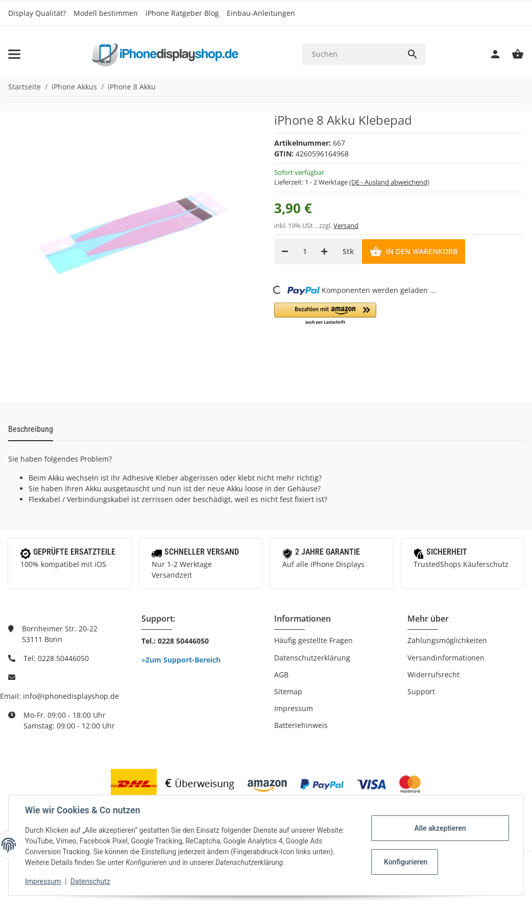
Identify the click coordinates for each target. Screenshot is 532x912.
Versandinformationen (446, 658)
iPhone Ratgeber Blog (182, 13)
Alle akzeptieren (440, 828)
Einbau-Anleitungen (261, 13)
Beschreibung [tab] (30, 429)
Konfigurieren (405, 862)
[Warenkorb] (512, 54)
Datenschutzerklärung (312, 658)
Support (421, 691)
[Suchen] (351, 54)
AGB (281, 674)
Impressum (293, 708)
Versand (345, 225)
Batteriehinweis (301, 725)
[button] (325, 314)
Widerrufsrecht (433, 674)
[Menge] (304, 251)
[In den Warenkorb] (413, 251)
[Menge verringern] (285, 251)
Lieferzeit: (351, 182)
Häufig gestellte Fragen (313, 640)
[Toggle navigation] (14, 54)
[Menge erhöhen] (324, 251)
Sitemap (288, 691)
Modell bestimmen (106, 13)
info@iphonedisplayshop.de (71, 696)
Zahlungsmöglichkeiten (447, 640)
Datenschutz (90, 881)
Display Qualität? (37, 13)
